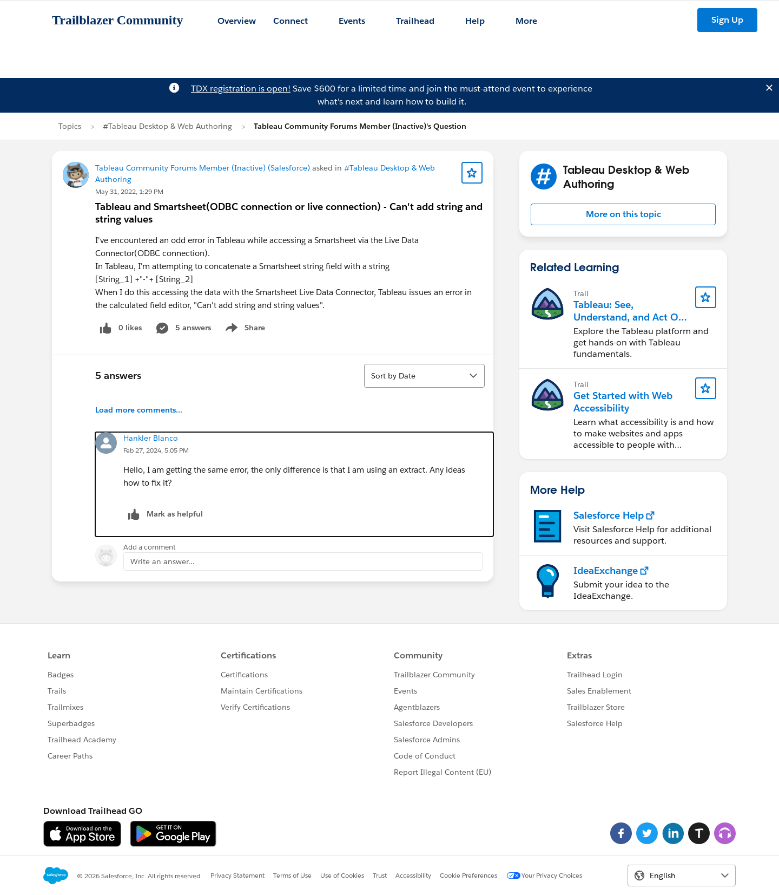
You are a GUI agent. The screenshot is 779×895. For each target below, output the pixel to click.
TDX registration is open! (241, 88)
